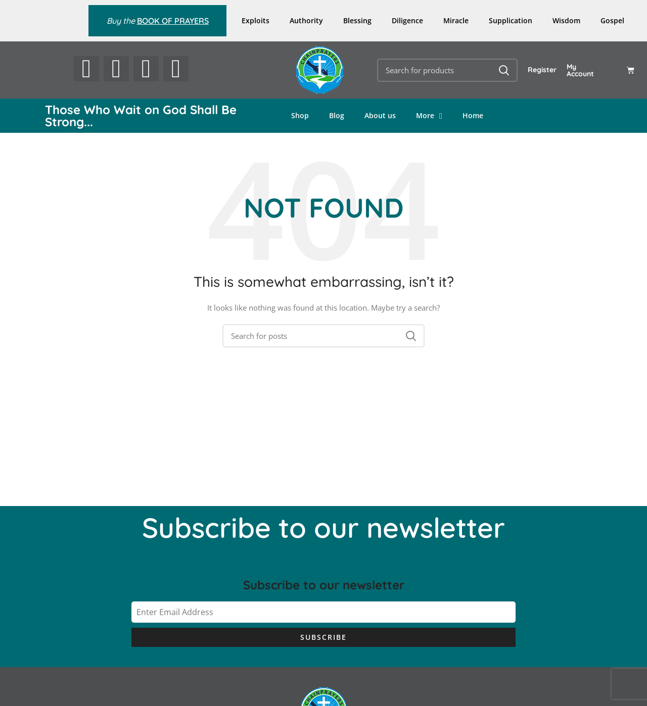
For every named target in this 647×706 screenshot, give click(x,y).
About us (380, 115)
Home (473, 115)
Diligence (407, 20)
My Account (580, 70)
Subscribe (323, 637)
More (429, 116)
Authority (306, 20)
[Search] (447, 70)
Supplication (510, 20)
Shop (300, 115)
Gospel (612, 20)
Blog (336, 115)
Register (542, 69)
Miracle (456, 20)
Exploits (255, 20)
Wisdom (566, 20)
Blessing (357, 20)
